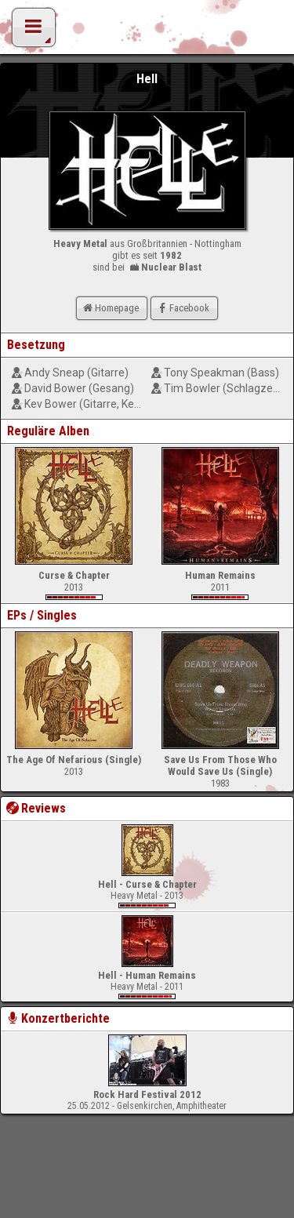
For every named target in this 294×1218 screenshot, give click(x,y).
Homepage (110, 308)
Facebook (182, 308)
